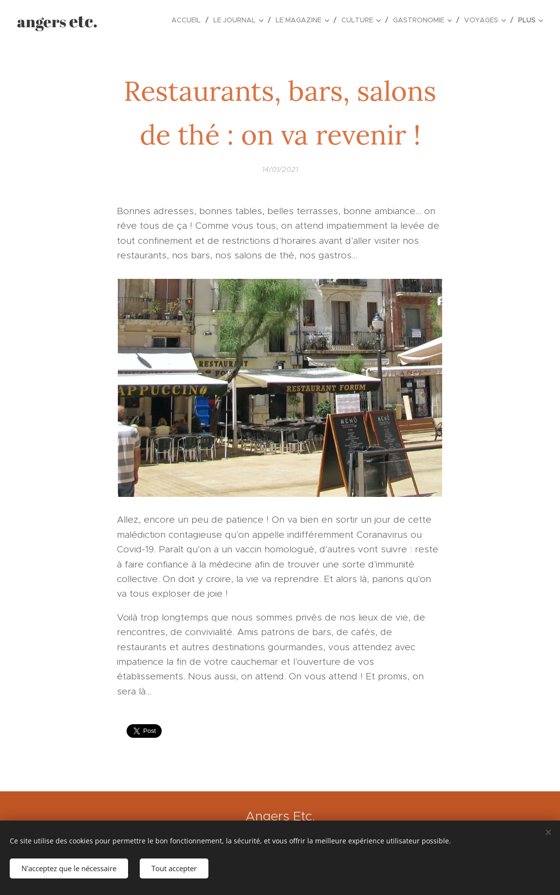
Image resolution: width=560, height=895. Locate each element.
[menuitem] (188, 20)
